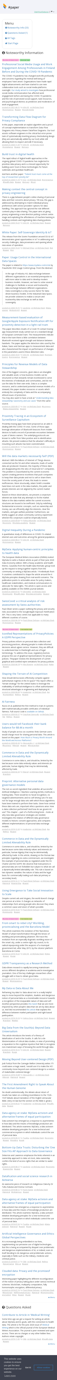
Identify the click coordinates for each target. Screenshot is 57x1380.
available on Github (35, 711)
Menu (51, 1297)
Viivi (24, 406)
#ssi (12, 250)
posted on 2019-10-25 (11, 910)
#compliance (7, 147)
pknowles (27, 591)
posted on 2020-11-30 (11, 144)
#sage (12, 956)
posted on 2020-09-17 (11, 406)
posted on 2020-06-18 (11, 620)
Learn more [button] (10, 1376)
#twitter (15, 1020)
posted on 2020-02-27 (11, 714)
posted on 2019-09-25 (11, 1103)
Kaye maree (28, 1189)
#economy (6, 523)
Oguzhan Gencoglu (31, 714)
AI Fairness (8, 701)
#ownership (16, 883)
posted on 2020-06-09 (11, 692)
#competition (8, 694)
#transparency (16, 981)
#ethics (18, 694)
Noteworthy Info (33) (17, 27)
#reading (14, 1140)
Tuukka (26, 1138)
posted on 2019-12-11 (11, 881)
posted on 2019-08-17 (11, 1166)
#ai (48, 692)
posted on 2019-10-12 (11, 1050)
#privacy (25, 147)
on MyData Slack (37, 107)
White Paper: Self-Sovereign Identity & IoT (27, 232)
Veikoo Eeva (28, 1018)
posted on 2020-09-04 (11, 520)
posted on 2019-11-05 (11, 1339)
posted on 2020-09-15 (11, 446)
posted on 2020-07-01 (11, 591)
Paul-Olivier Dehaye (31, 446)
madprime (27, 692)
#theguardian (33, 745)
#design (15, 745)
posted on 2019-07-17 (11, 1261)
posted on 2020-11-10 (11, 180)
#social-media (28, 109)
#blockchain (7, 1292)
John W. (26, 107)
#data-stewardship (11, 409)
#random (7, 774)
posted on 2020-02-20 (11, 772)
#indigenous (16, 1192)
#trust (33, 182)
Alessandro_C (29, 743)
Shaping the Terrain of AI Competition (24, 673)
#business (46, 406)
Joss (24, 180)
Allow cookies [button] (43, 1367)
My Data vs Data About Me (17, 988)
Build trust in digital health (18, 154)
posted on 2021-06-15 (11, 107)
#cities (47, 954)
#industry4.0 (14, 310)
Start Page (11, 43)
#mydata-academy (20, 523)
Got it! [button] (28, 1367)
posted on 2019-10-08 (11, 1075)
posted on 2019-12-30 (11, 829)
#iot (51, 248)
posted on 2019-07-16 (11, 1290)
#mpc (14, 1295)
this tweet (33, 1004)
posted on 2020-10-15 (11, 308)
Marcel (26, 772)
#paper (13, 7)
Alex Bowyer (28, 664)
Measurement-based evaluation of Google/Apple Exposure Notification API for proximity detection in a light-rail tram (27, 321)
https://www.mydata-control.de (36, 265)
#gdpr (51, 664)
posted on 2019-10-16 (11, 1018)
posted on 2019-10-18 (11, 979)
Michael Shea (28, 248)
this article (30, 1009)
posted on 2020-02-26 (11, 743)
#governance (8, 1264)
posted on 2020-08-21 (11, 540)
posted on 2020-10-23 (11, 223)
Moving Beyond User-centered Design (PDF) (27, 1059)
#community (7, 594)
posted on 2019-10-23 (11, 954)
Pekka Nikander (29, 520)
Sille (24, 1261)
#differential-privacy (22, 1292)
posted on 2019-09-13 (11, 1138)
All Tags (10, 38)
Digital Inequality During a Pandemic (23, 530)
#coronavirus (8, 109)
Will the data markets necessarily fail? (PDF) (28, 456)
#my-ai (18, 1264)
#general (6, 883)
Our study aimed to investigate (25, 90)
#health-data (8, 182)
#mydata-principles (34, 594)
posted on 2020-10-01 (11, 354)
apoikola (26, 308)
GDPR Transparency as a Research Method (27, 963)
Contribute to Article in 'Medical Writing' (26, 1314)
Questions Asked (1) (16, 32)
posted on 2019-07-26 (11, 1224)
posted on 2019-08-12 (11, 1189)
